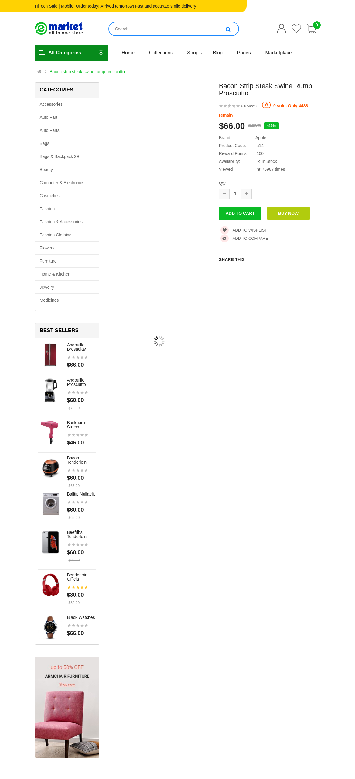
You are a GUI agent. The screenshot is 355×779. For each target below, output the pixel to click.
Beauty (46, 169)
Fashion (47, 208)
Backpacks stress (77, 424)
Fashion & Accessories (61, 221)
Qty (222, 183)
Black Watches (81, 617)
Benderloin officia (77, 577)
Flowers (47, 247)
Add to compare (244, 238)
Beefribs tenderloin (77, 534)
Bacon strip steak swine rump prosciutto (87, 72)
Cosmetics (50, 195)
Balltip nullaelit (81, 494)
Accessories (51, 104)
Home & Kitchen (55, 274)
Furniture (48, 261)
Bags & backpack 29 (59, 156)
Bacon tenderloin (77, 460)
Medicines (49, 300)
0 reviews (249, 106)
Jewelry (47, 287)
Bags (44, 143)
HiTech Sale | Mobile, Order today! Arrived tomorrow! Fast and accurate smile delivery (115, 6)
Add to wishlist (243, 230)
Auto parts (50, 130)
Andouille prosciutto (76, 382)
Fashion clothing (56, 234)
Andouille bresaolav (76, 347)
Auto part (48, 117)
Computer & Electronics (62, 182)
